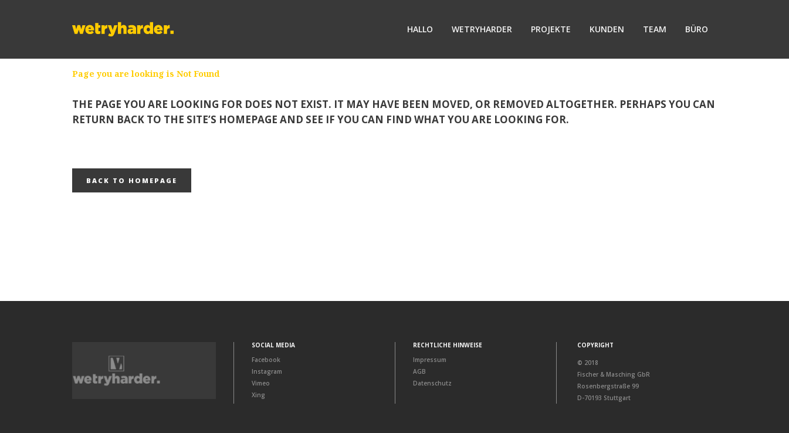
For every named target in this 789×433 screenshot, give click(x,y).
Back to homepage (131, 180)
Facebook (266, 360)
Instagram (267, 371)
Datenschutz (432, 383)
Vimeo (261, 383)
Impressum (429, 360)
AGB (419, 371)
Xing (258, 395)
